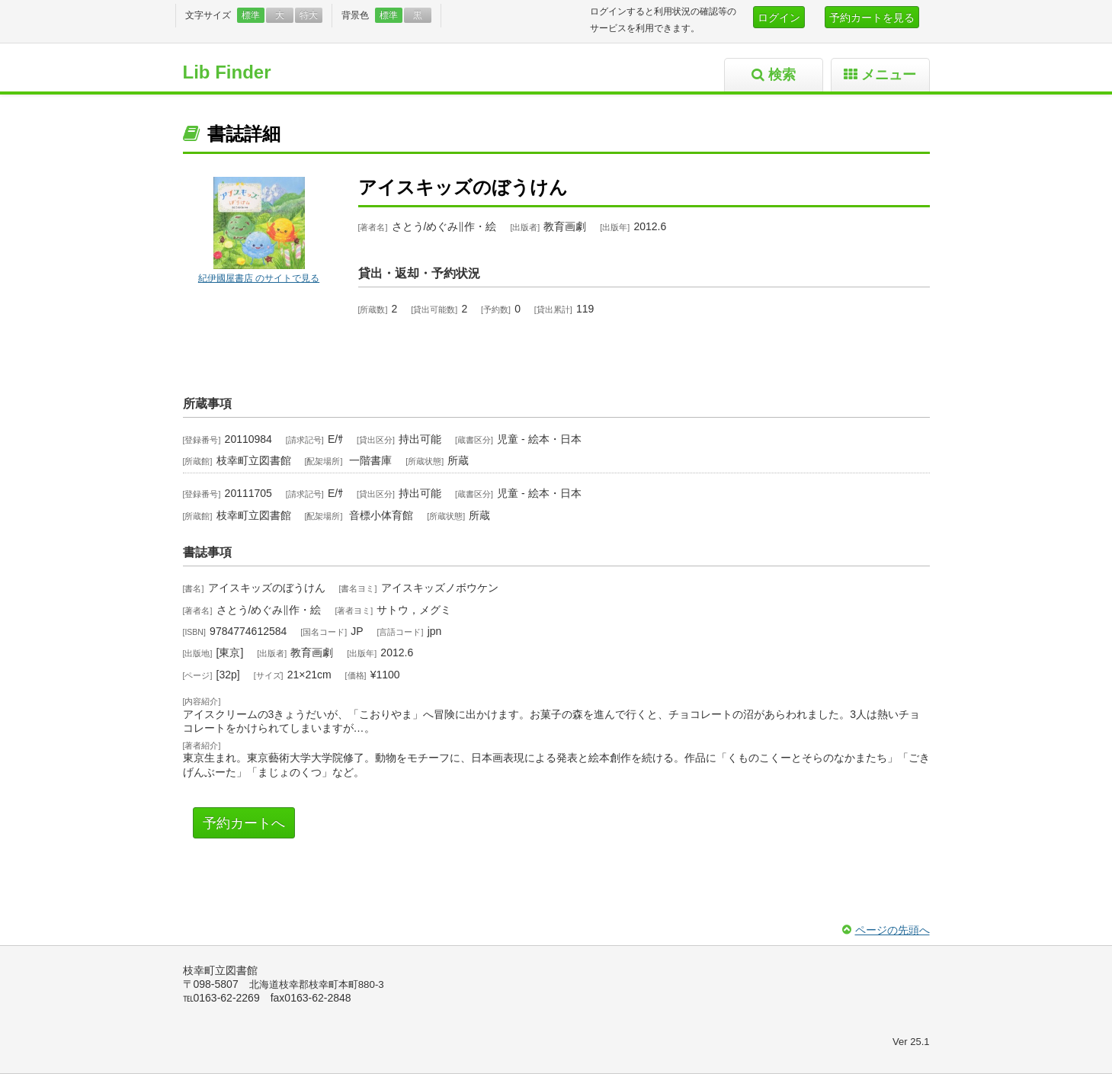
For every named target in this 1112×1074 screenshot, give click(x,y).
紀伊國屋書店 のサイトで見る (258, 278)
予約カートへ (244, 823)
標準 (251, 15)
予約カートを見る (872, 17)
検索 (782, 74)
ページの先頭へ (892, 930)
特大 (309, 15)
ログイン (779, 17)
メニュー (888, 74)
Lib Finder (227, 72)
